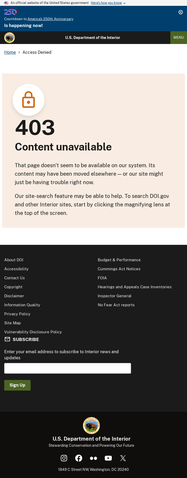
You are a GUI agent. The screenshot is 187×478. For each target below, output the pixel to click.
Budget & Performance (119, 260)
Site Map (12, 323)
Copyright (13, 287)
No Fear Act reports (116, 305)
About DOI (13, 260)
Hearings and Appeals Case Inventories (135, 287)
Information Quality (22, 305)
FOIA (102, 278)
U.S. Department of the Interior (92, 38)
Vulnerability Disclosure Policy (33, 332)
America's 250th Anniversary (50, 19)
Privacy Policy (17, 314)
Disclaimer (14, 296)
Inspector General (115, 296)
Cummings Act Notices (119, 269)
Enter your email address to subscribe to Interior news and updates (61, 354)
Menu (179, 37)
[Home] (9, 37)
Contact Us (14, 278)
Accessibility (16, 269)
